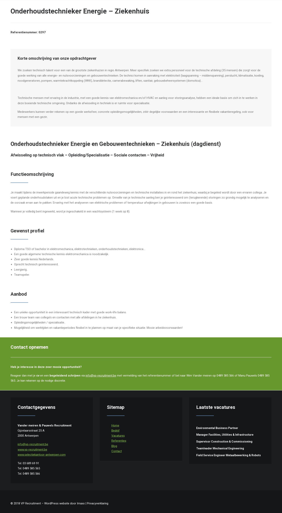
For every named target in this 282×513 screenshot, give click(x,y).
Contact (116, 451)
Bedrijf (115, 430)
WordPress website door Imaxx (64, 503)
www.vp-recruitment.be (32, 449)
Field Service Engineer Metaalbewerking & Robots (228, 455)
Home (115, 425)
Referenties (118, 441)
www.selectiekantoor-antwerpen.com (42, 454)
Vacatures (118, 435)
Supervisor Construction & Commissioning (224, 441)
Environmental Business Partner (217, 428)
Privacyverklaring (97, 503)
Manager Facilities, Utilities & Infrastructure (224, 434)
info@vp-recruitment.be (101, 375)
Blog (114, 446)
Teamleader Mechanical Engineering (220, 448)
